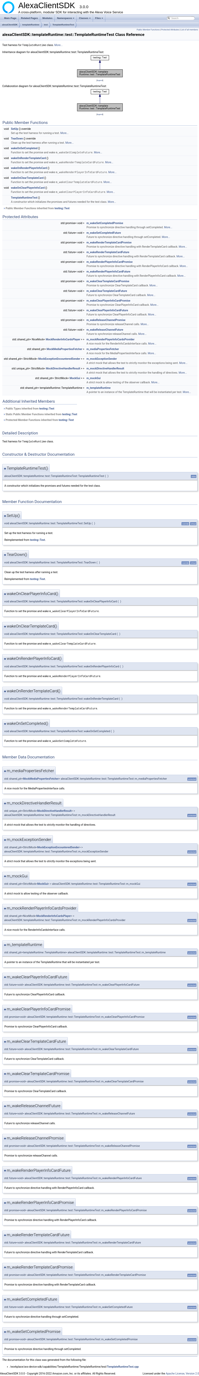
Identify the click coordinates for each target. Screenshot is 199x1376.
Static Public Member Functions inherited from (40, 413)
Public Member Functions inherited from (36, 207)
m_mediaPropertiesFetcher (102, 347)
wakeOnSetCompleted (24, 148)
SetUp (14, 128)
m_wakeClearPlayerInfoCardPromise (108, 299)
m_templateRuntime (98, 386)
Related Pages (29, 18)
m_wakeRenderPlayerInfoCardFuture (108, 270)
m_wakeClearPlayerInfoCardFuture (107, 309)
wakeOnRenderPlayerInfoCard (29, 167)
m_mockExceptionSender (101, 357)
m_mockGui (93, 377)
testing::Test (62, 207)
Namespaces (66, 19)
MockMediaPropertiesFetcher (64, 347)
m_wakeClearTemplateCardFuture (106, 289)
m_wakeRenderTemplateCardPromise (109, 241)
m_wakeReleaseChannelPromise (105, 318)
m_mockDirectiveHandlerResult (105, 367)
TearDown (17, 138)
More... (58, 45)
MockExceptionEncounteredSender (59, 357)
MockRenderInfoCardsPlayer (63, 338)
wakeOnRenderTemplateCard (28, 157)
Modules (47, 18)
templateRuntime (30, 25)
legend (100, 80)
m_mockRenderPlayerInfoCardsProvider (110, 338)
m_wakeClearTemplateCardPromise (107, 280)
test (46, 25)
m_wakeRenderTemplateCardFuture (107, 251)
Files (99, 19)
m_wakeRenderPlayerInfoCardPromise (109, 260)
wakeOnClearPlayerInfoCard (27, 186)
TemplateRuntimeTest (63, 25)
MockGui (75, 377)
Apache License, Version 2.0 (182, 1371)
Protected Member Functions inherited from (38, 418)
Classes (85, 19)
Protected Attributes (170, 30)
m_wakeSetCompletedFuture (103, 231)
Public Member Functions (148, 30)
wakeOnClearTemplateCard (27, 177)
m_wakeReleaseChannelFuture (104, 328)
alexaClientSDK (9, 25)
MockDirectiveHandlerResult (63, 367)
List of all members (189, 30)
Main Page (10, 18)
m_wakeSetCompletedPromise (104, 221)
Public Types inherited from (28, 407)
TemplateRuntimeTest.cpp (123, 1364)
